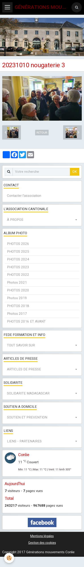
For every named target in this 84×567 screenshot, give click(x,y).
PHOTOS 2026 (18, 244)
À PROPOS (15, 220)
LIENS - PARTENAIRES (24, 441)
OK (74, 172)
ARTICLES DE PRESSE (24, 369)
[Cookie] (9, 558)
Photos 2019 (17, 298)
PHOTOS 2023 (18, 267)
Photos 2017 (17, 314)
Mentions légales (42, 536)
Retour (42, 132)
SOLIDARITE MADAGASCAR (28, 393)
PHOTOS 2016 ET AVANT (26, 321)
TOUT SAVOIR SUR (21, 345)
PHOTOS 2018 (18, 306)
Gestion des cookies (42, 543)
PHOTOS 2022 (18, 275)
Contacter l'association (24, 196)
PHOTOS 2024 (18, 259)
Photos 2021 (17, 282)
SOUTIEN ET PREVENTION (27, 417)
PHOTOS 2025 (18, 252)
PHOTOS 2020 (18, 290)
